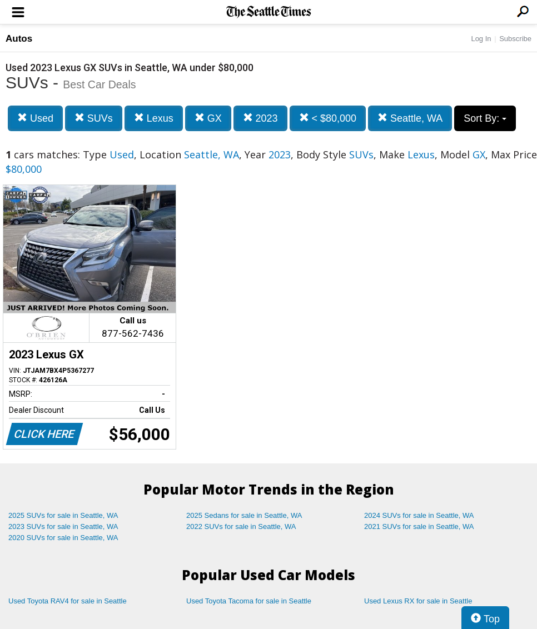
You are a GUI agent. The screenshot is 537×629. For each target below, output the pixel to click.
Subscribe (515, 38)
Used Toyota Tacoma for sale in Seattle (248, 601)
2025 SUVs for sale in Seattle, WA (63, 515)
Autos (19, 38)
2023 (260, 118)
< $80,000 (328, 118)
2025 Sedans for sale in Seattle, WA (244, 515)
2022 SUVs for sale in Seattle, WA (241, 526)
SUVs (93, 118)
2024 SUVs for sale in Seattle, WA (419, 515)
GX (208, 118)
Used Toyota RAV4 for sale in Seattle (67, 601)
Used (35, 118)
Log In (481, 38)
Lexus (153, 118)
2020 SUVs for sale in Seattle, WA (63, 537)
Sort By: (485, 118)
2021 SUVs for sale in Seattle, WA (419, 526)
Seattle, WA (409, 118)
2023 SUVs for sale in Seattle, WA (63, 526)
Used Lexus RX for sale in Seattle (418, 601)
